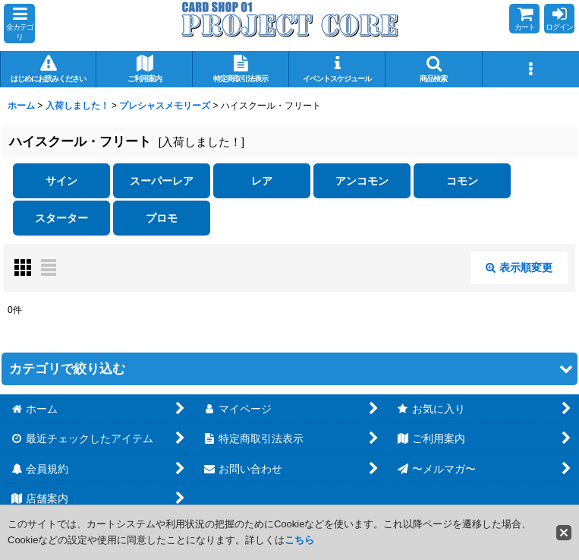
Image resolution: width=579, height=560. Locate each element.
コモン (462, 181)
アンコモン (362, 181)
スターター (61, 218)
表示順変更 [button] (519, 267)
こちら (299, 540)
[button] (19, 23)
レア (261, 181)
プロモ (162, 218)
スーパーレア (162, 181)
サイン (61, 181)
